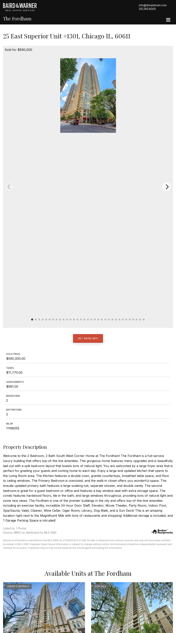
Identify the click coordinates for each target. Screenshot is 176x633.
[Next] (166, 186)
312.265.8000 (147, 8)
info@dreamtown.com (153, 5)
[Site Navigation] (168, 20)
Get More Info (88, 338)
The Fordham (17, 18)
